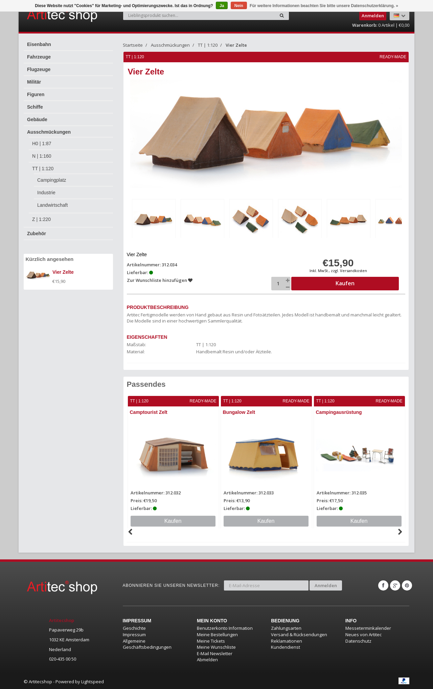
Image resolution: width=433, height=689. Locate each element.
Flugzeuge (38, 69)
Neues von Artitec (363, 634)
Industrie (46, 192)
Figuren (35, 94)
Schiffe (35, 107)
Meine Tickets (211, 641)
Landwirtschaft (52, 205)
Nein (238, 5)
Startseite (133, 45)
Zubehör (36, 233)
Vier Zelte (236, 45)
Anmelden (326, 585)
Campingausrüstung (339, 412)
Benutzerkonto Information (225, 628)
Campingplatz (51, 180)
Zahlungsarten (286, 628)
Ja (222, 5)
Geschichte (134, 628)
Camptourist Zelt (148, 412)
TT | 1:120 (42, 168)
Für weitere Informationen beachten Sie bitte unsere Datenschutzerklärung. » (324, 5)
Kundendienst (285, 647)
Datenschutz (358, 641)
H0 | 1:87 (41, 143)
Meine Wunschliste (216, 647)
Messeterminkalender (368, 628)
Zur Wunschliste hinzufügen (159, 280)
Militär (34, 82)
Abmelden (207, 660)
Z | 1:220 (41, 219)
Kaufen (173, 521)
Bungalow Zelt (239, 412)
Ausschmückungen (49, 132)
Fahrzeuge (39, 57)
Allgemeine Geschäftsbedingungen (147, 644)
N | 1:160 (41, 156)
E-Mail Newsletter (214, 653)
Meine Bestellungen (217, 634)
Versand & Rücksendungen (299, 634)
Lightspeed (92, 682)
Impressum (134, 634)
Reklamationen (286, 641)
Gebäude (37, 119)
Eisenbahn (39, 44)
